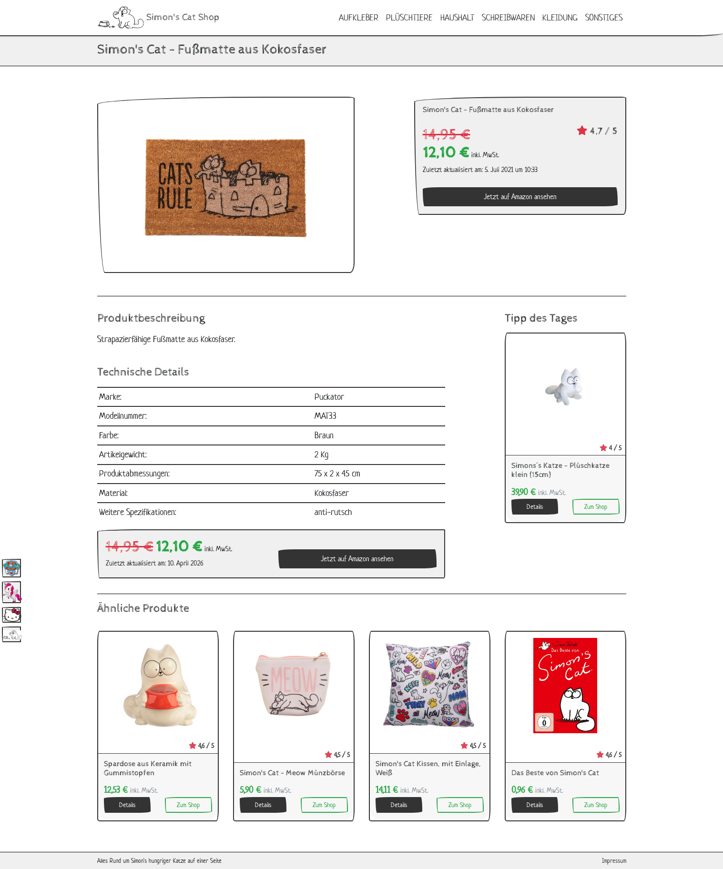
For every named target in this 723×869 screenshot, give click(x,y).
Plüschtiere (409, 17)
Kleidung (560, 17)
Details (535, 507)
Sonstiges (603, 17)
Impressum (614, 861)
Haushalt (457, 17)
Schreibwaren (508, 17)
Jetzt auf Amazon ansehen (520, 197)
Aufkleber (358, 17)
